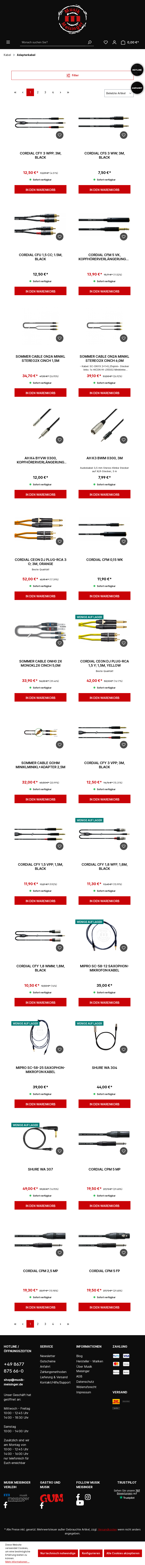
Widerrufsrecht (86, 1387)
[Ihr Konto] (114, 42)
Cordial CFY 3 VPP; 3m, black (104, 765)
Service (46, 1346)
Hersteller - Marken (89, 1361)
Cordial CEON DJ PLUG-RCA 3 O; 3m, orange (40, 562)
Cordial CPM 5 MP (104, 1169)
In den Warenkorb (41, 190)
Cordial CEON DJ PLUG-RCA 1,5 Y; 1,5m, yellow (104, 663)
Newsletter (47, 1356)
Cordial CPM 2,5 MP (40, 1271)
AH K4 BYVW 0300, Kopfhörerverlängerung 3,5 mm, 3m (40, 460)
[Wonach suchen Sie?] (52, 42)
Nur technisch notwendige (58, 1553)
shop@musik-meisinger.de (14, 1382)
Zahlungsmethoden (53, 1372)
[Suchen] (89, 42)
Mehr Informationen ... (17, 1561)
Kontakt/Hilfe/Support (55, 1382)
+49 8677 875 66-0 (14, 1367)
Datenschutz (85, 1382)
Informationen (88, 1346)
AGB (79, 1376)
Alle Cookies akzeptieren (123, 1553)
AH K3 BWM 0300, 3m (104, 458)
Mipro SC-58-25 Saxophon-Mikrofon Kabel (40, 1070)
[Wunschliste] (105, 42)
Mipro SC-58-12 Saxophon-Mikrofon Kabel (104, 968)
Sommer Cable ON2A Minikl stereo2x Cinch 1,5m (40, 358)
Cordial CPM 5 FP (104, 1271)
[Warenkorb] (130, 42)
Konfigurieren (91, 1553)
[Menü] (8, 42)
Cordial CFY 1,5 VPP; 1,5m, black (40, 866)
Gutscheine (48, 1361)
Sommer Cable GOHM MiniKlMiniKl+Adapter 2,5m (40, 765)
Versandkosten (107, 1529)
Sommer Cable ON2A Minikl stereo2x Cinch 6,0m (104, 358)
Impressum (83, 1392)
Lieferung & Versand (54, 1377)
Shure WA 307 (40, 1169)
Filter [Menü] (72, 75)
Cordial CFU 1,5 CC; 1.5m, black (40, 257)
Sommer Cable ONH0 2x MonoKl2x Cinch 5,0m (40, 663)
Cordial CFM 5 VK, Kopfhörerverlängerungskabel (104, 257)
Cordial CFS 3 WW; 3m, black (104, 155)
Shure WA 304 (104, 1068)
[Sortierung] (119, 93)
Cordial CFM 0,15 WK (104, 560)
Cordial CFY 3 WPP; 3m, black (40, 155)
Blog (79, 1356)
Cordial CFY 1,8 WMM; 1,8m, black (40, 968)
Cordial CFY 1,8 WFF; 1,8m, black (105, 866)
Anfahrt (45, 1366)
